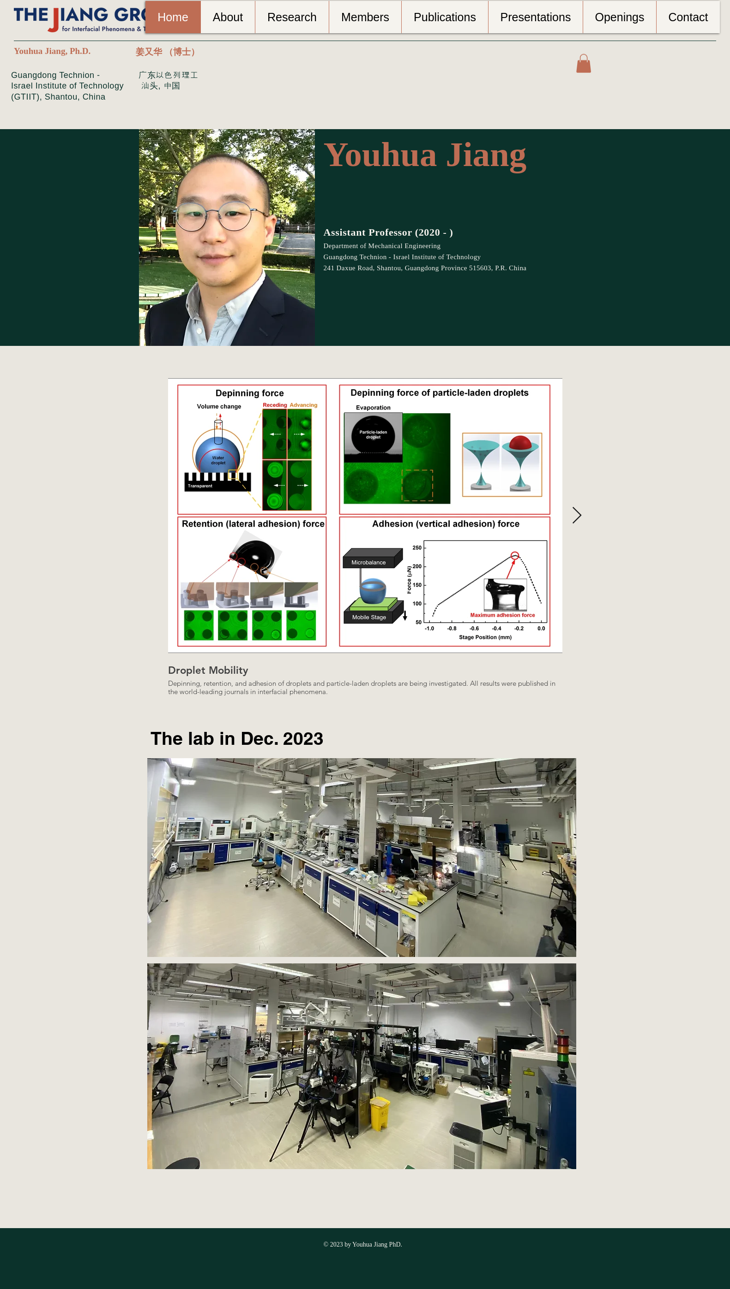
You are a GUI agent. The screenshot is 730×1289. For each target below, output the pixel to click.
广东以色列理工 (169, 75)
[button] (583, 63)
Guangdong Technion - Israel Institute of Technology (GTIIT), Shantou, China (67, 86)
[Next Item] (577, 516)
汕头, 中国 (160, 85)
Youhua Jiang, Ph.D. (52, 51)
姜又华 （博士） (167, 52)
